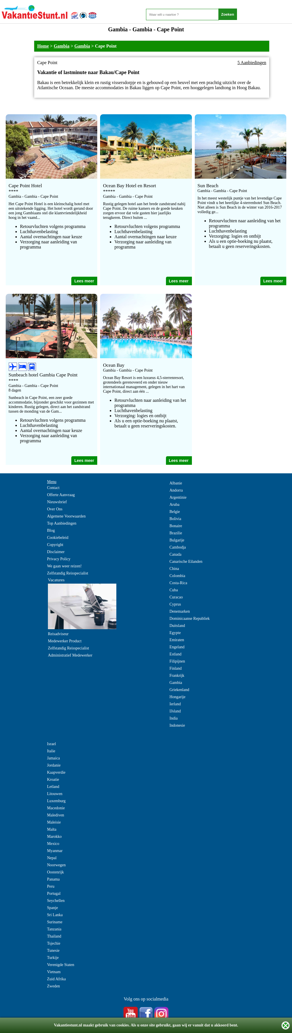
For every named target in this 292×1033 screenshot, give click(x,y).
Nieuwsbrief (57, 502)
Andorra (176, 490)
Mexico (53, 844)
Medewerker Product (65, 641)
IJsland (175, 711)
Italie (51, 751)
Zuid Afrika (56, 979)
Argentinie (177, 497)
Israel (51, 744)
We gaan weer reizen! (64, 566)
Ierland (175, 704)
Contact (53, 488)
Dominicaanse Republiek (189, 618)
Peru (50, 886)
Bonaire (175, 526)
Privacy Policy (58, 559)
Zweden (53, 986)
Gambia (61, 46)
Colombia (177, 576)
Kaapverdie (56, 772)
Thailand (54, 936)
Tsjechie (53, 943)
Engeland (176, 647)
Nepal (51, 858)
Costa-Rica (178, 583)
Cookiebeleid (57, 537)
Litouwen (54, 794)
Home (43, 46)
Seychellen (55, 900)
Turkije (53, 957)
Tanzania (54, 929)
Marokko (54, 836)
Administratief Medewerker (70, 655)
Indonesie (177, 725)
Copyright (55, 545)
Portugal (53, 893)
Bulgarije (176, 540)
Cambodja (177, 547)
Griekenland (179, 690)
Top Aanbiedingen (61, 523)
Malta (51, 829)
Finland (175, 668)
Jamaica (53, 758)
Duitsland (177, 626)
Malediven (55, 815)
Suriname (54, 922)
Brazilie (175, 533)
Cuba (173, 590)
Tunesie (53, 950)
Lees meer (84, 281)
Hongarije (177, 697)
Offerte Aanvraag (61, 495)
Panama (53, 879)
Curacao (176, 597)
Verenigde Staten (60, 965)
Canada (175, 554)
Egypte (175, 633)
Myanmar (54, 851)
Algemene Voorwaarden (66, 516)
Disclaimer (55, 552)
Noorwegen (56, 865)
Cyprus (175, 604)
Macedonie (56, 808)
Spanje (52, 908)
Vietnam (53, 972)
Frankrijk (176, 675)
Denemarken (179, 611)
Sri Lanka (55, 915)
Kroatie (53, 779)
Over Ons (54, 509)
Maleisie (54, 822)
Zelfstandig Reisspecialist (67, 573)
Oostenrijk (55, 872)
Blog (51, 530)
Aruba (174, 504)
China (174, 569)
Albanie (175, 483)
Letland (53, 787)
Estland (175, 654)
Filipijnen (177, 661)
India (173, 718)
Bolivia (175, 519)
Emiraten (176, 640)
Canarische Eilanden (185, 561)
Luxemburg (56, 801)
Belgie (174, 512)
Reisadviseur (58, 634)
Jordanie (53, 765)
